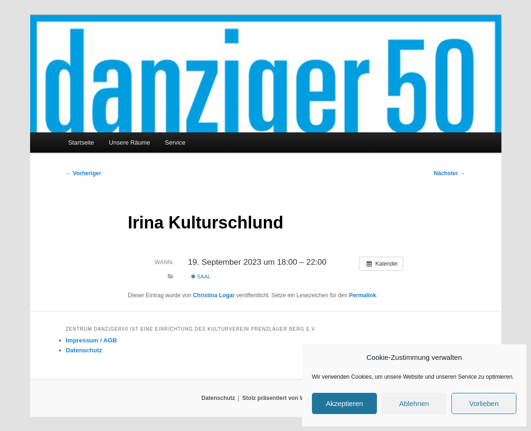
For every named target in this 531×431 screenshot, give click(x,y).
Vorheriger (83, 173)
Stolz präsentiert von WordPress (285, 398)
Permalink (362, 295)
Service (175, 142)
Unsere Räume (129, 142)
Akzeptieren (344, 403)
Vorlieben (484, 403)
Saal (201, 276)
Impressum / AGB (91, 340)
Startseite (81, 142)
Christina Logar (214, 295)
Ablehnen (414, 403)
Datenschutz (84, 350)
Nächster (450, 173)
